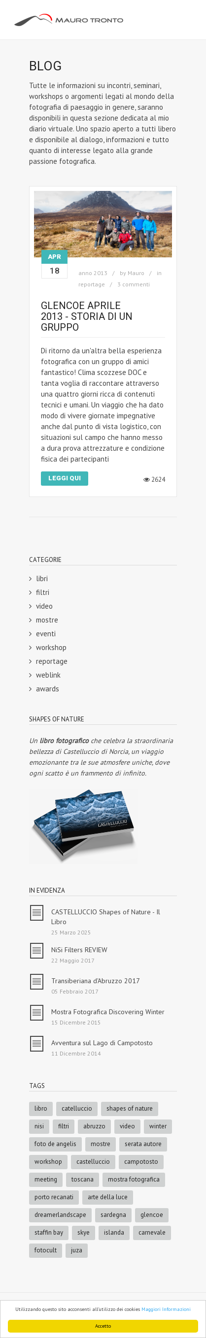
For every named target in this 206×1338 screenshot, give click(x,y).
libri (42, 578)
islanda (114, 1232)
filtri (42, 592)
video (44, 606)
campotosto (141, 1161)
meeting (45, 1179)
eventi (46, 633)
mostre (47, 619)
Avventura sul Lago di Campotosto (102, 1042)
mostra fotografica (134, 1179)
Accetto (103, 1326)
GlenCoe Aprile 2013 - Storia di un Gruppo (87, 316)
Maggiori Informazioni (166, 1309)
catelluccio (77, 1108)
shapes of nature (129, 1108)
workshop (51, 647)
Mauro (136, 273)
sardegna (113, 1215)
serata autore (143, 1144)
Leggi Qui (64, 478)
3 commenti (133, 284)
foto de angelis (55, 1144)
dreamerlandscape (60, 1215)
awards (47, 688)
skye (83, 1232)
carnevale (152, 1232)
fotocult (45, 1250)
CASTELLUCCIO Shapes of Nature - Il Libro (105, 916)
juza (76, 1250)
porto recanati (53, 1197)
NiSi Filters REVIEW (79, 949)
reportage (91, 284)
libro (40, 1108)
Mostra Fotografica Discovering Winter (108, 1011)
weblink (48, 675)
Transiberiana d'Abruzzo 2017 (95, 980)
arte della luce (108, 1197)
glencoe (151, 1215)
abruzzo (94, 1126)
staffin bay (48, 1232)
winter (158, 1126)
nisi (39, 1126)
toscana (82, 1179)
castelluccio (93, 1161)
